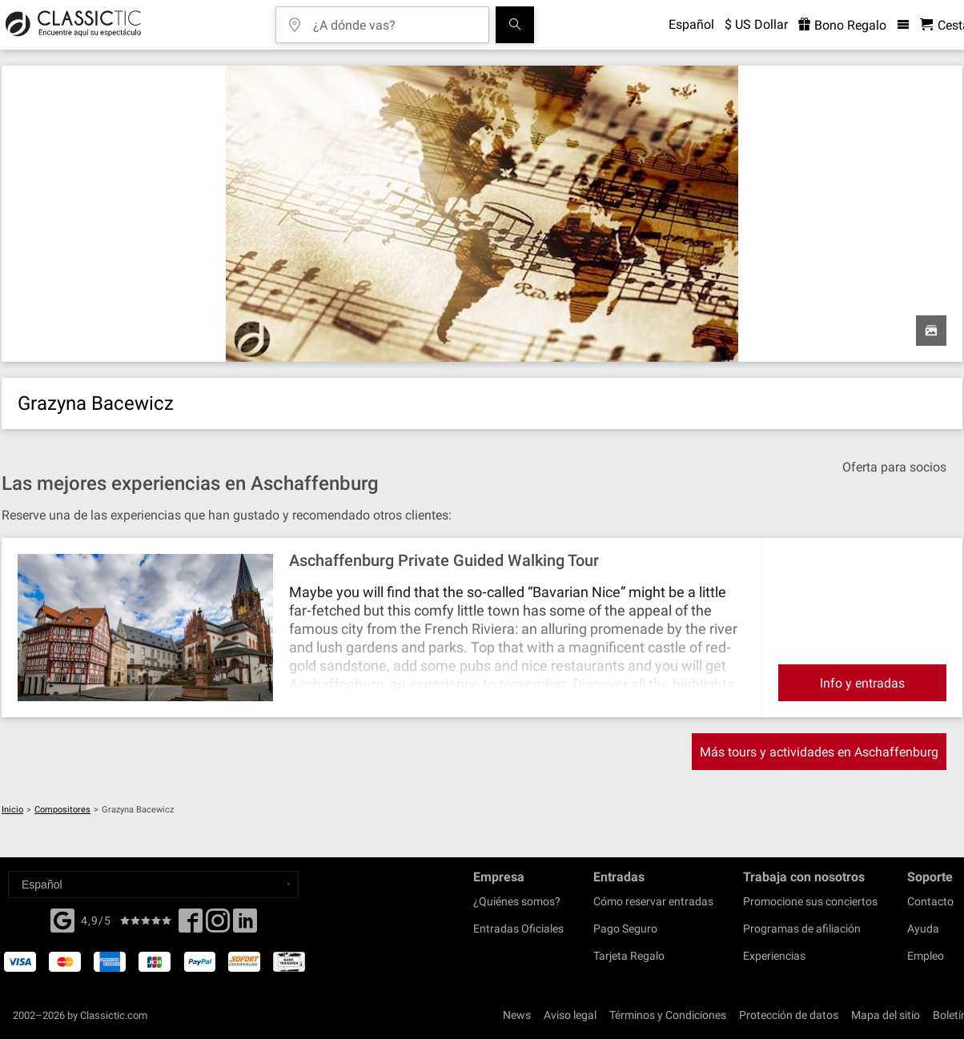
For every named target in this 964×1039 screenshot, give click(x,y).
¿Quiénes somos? (516, 901)
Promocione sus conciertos (810, 901)
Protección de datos (788, 1015)
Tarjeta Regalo (629, 955)
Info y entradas (862, 683)
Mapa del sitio (885, 1015)
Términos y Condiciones (667, 1015)
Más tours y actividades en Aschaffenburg (819, 752)
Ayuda (923, 928)
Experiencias (774, 955)
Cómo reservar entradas (653, 901)
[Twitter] (218, 925)
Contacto (930, 901)
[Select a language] (153, 884)
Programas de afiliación (802, 928)
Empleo (925, 955)
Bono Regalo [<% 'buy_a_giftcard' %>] (842, 25)
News (517, 1015)
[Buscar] (515, 24)
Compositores (62, 809)
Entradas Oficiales (518, 928)
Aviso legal (570, 1015)
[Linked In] (245, 925)
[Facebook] (62, 919)
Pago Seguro (625, 928)
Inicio (12, 809)
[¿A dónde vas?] (394, 19)
